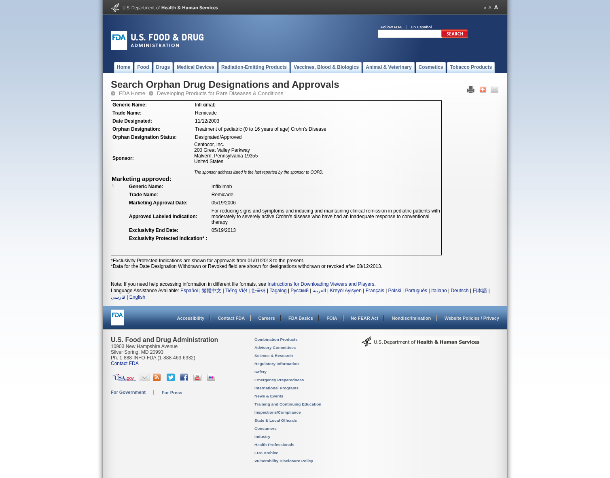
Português (416, 290)
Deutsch (459, 290)
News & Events (268, 396)
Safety (260, 372)
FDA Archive (266, 452)
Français (375, 290)
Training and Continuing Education (287, 404)
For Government (128, 392)
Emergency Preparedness (279, 380)
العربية (319, 290)
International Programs (276, 388)
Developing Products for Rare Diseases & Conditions (220, 93)
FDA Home (132, 93)
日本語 (479, 290)
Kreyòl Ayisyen (346, 290)
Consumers (265, 428)
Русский (299, 290)
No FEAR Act (364, 318)
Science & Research (273, 355)
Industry (262, 436)
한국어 (258, 290)
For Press (172, 392)
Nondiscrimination (411, 318)
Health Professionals (274, 444)
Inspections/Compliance (277, 412)
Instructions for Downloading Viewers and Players (320, 284)
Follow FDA (391, 27)
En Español (421, 27)
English (137, 297)
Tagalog (278, 290)
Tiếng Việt (236, 290)
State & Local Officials (275, 420)
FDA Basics (300, 318)
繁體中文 (211, 290)
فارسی (118, 297)
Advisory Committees (275, 347)
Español (189, 290)
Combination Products (276, 339)
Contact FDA (231, 318)
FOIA (331, 318)
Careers (266, 318)
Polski (394, 290)
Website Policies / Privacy (472, 318)
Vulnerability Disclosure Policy (283, 461)
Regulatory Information (276, 363)
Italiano (439, 290)
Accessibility (190, 318)
